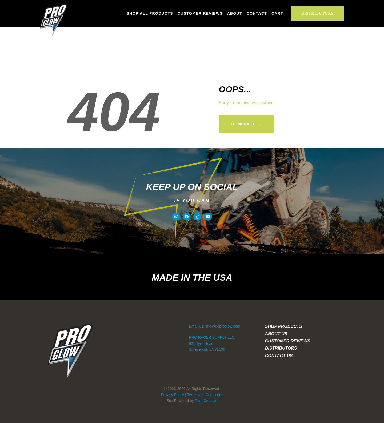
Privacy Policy (172, 395)
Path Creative (206, 400)
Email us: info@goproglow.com (214, 326)
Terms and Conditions (205, 395)
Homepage (243, 124)
